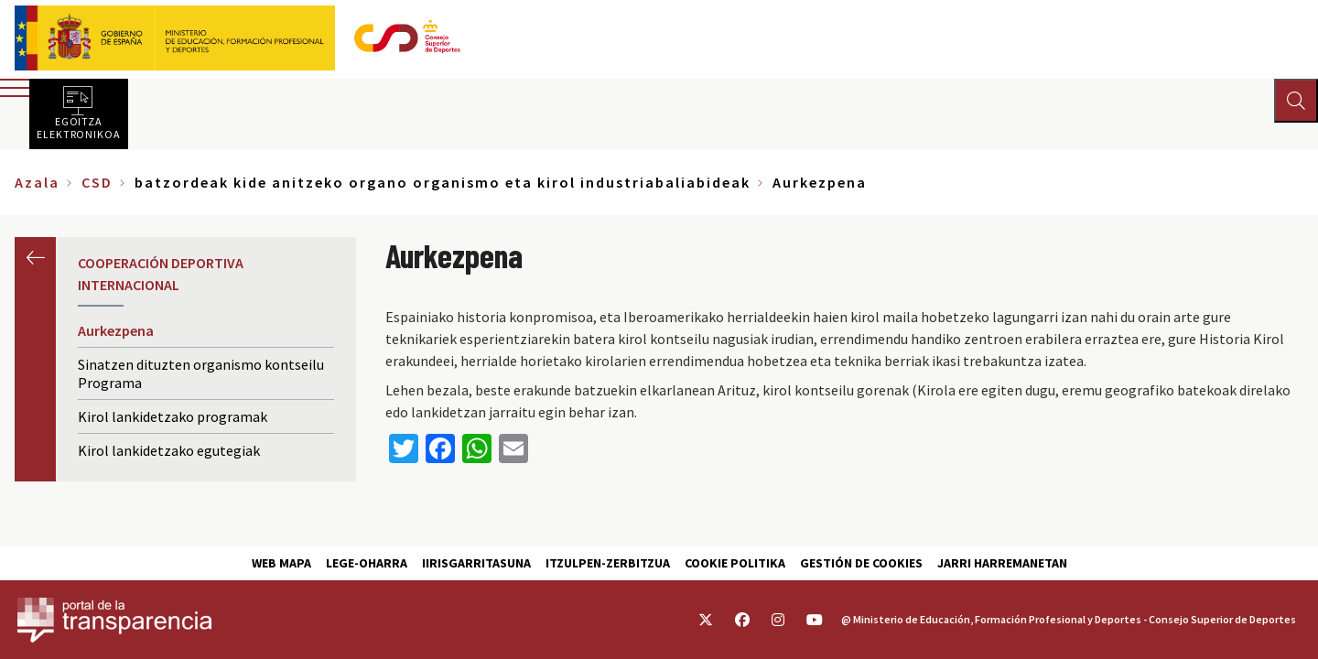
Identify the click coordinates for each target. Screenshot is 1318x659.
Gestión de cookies (861, 563)
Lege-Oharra (366, 563)
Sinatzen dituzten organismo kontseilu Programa (201, 373)
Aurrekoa (35, 257)
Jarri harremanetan (1002, 563)
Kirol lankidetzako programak (172, 416)
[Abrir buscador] (1296, 101)
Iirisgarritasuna (476, 563)
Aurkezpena (116, 330)
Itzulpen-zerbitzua (608, 563)
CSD (97, 182)
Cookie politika (735, 563)
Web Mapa (281, 563)
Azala (37, 182)
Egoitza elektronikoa (79, 127)
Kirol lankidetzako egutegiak (169, 450)
